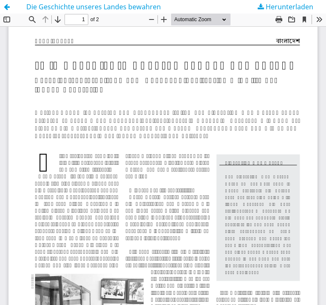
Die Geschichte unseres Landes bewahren (93, 6)
